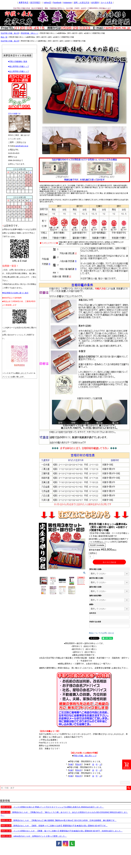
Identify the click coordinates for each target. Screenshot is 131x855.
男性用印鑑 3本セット (29, 33)
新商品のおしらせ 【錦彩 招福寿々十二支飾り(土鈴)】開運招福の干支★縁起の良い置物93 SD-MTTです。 (54, 825)
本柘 (71, 764)
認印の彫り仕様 (96, 587)
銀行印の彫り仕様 (96, 578)
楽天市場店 (35, 2)
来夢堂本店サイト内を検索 (17, 55)
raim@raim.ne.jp (21, 146)
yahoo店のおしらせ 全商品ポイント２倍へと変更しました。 (34, 836)
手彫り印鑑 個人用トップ (85, 756)
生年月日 (92, 613)
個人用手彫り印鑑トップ (19, 66)
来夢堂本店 (23, 2)
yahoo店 (47, 2)
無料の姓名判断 (96, 596)
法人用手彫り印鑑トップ (19, 71)
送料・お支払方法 (81, 2)
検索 (129, 788)
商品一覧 (4, 37)
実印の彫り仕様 (96, 569)
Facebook (57, 2)
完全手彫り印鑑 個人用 (10, 33)
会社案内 (95, 2)
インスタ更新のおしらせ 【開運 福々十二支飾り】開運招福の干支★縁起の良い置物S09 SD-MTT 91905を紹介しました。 (62, 830)
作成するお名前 (95, 622)
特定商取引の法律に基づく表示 (15, 293)
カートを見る (106, 2)
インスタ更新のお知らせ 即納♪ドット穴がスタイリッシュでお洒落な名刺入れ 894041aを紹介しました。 (52, 807)
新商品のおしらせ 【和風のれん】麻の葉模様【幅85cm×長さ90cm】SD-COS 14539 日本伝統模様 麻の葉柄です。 (59, 820)
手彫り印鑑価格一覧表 (18, 61)
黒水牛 (78, 764)
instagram (67, 2)
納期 (91, 604)
